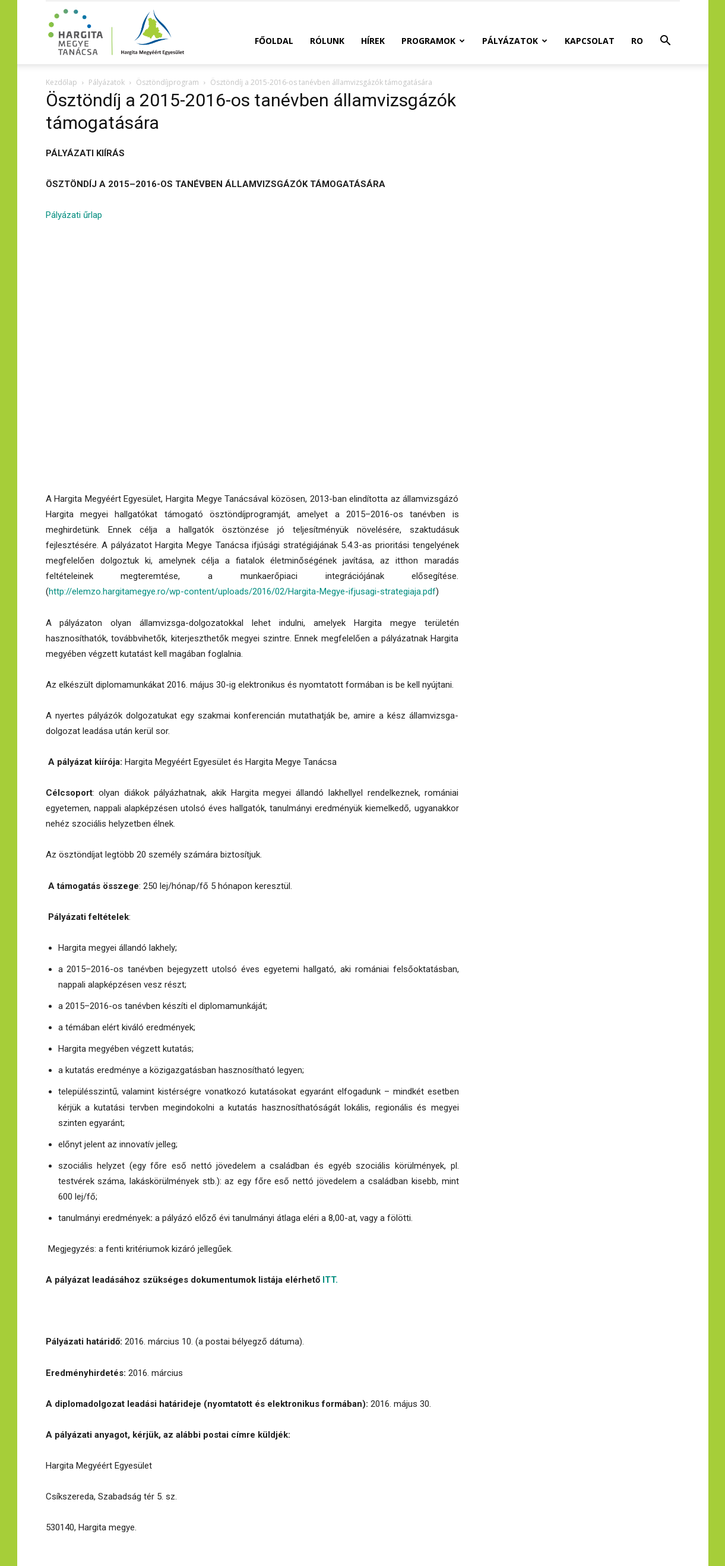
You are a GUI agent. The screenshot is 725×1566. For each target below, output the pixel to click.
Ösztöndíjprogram (167, 82)
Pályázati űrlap (74, 215)
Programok (433, 40)
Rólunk (327, 40)
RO (637, 40)
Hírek (373, 40)
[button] (665, 42)
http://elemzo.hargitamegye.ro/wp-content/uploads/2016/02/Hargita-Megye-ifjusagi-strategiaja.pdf (242, 591)
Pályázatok (514, 40)
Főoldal (274, 40)
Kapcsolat (590, 40)
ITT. (330, 1279)
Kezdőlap (61, 82)
